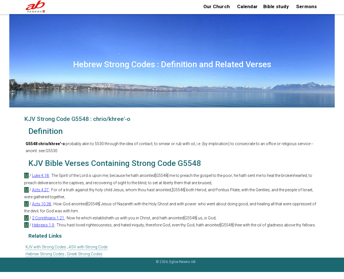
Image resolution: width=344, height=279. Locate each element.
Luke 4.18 (41, 175)
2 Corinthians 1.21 (48, 218)
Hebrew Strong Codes (45, 254)
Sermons (306, 6)
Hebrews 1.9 (43, 225)
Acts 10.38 (42, 204)
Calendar (247, 6)
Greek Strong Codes (84, 254)
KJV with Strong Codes (46, 247)
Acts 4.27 (41, 190)
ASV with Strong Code (88, 247)
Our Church (216, 6)
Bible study (276, 6)
